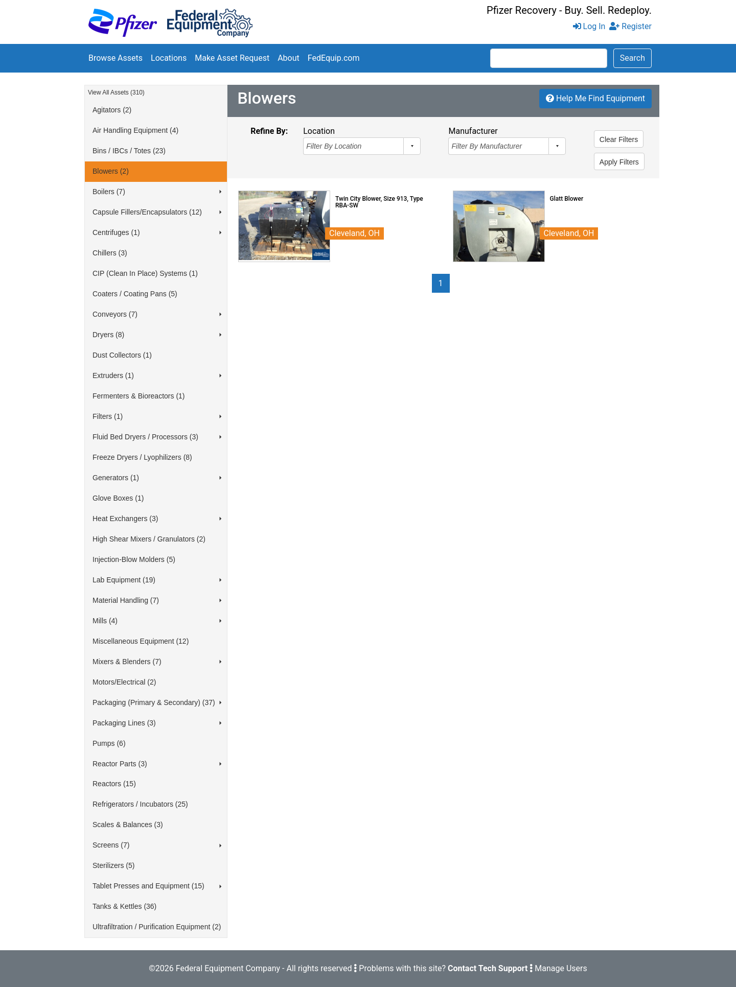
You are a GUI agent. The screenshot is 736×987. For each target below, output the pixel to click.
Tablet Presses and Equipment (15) (148, 886)
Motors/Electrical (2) (124, 682)
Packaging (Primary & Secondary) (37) (154, 702)
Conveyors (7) (115, 314)
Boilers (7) (109, 191)
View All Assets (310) (116, 92)
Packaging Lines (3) (124, 723)
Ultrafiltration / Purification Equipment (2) (157, 927)
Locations (169, 58)
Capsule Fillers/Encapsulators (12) (147, 212)
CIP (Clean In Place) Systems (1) (145, 273)
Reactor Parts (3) (120, 764)
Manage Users (561, 968)
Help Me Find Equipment (595, 98)
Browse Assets (115, 58)
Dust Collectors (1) (122, 355)
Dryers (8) (108, 335)
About (289, 58)
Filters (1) (108, 416)
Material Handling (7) (126, 600)
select (412, 146)
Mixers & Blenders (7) (127, 661)
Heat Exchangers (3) (125, 518)
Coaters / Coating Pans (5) (135, 294)
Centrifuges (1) (116, 232)
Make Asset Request (232, 58)
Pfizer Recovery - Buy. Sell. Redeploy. (569, 10)
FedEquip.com (334, 58)
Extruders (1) (113, 375)
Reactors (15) (114, 784)
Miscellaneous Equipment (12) (141, 641)
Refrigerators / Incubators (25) (140, 804)
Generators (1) (116, 478)
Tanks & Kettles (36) (124, 906)
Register (630, 26)
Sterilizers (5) (113, 865)
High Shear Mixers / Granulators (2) (149, 539)
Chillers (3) (110, 253)
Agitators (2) (112, 110)
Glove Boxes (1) (118, 498)
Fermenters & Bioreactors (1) (139, 396)
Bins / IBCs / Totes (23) (129, 151)
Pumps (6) (109, 743)
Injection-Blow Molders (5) (134, 559)
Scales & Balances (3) (128, 824)
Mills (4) (105, 621)
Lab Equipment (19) (124, 580)
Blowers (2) (111, 171)
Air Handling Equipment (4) (135, 130)
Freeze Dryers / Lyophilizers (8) (142, 457)
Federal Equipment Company (228, 968)
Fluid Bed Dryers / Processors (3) (145, 437)
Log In (589, 26)
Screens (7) (111, 845)
